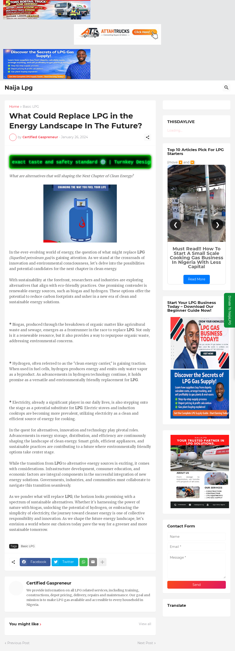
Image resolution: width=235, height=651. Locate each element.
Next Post (145, 643)
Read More (196, 279)
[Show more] (102, 562)
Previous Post (18, 643)
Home (14, 107)
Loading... (174, 130)
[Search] (226, 87)
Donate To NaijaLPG (230, 310)
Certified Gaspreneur (48, 583)
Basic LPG (31, 107)
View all (145, 624)
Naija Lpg (19, 87)
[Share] (147, 137)
